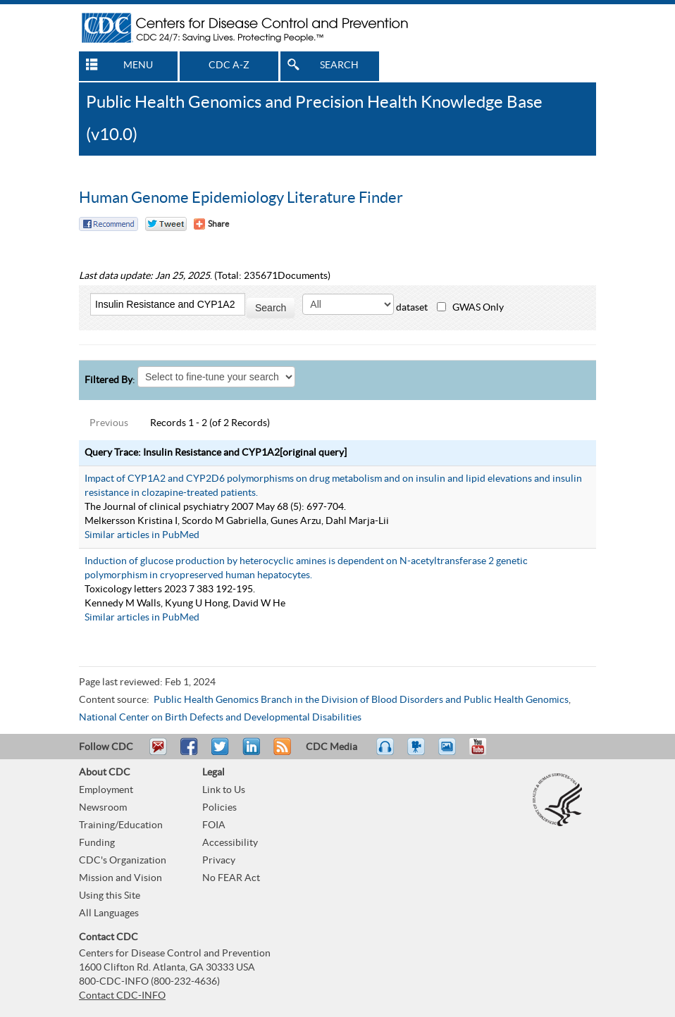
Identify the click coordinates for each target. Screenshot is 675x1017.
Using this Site (109, 896)
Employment (106, 790)
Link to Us (223, 790)
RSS (281, 752)
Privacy (218, 861)
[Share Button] (211, 224)
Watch (418, 752)
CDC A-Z (229, 65)
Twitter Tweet (166, 224)
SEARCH (339, 65)
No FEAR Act (231, 878)
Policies (219, 808)
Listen (386, 752)
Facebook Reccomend (108, 224)
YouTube (485, 752)
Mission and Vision (120, 878)
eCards (450, 752)
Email (158, 752)
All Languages (109, 913)
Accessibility (230, 843)
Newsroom (103, 808)
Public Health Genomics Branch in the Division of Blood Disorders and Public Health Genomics (361, 700)
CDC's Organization (122, 861)
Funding (97, 843)
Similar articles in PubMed (142, 535)
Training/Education (121, 825)
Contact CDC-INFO (122, 996)
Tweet (221, 752)
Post (249, 752)
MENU (138, 65)
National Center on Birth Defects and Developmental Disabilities (220, 718)
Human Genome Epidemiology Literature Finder (241, 198)
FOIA (213, 825)
